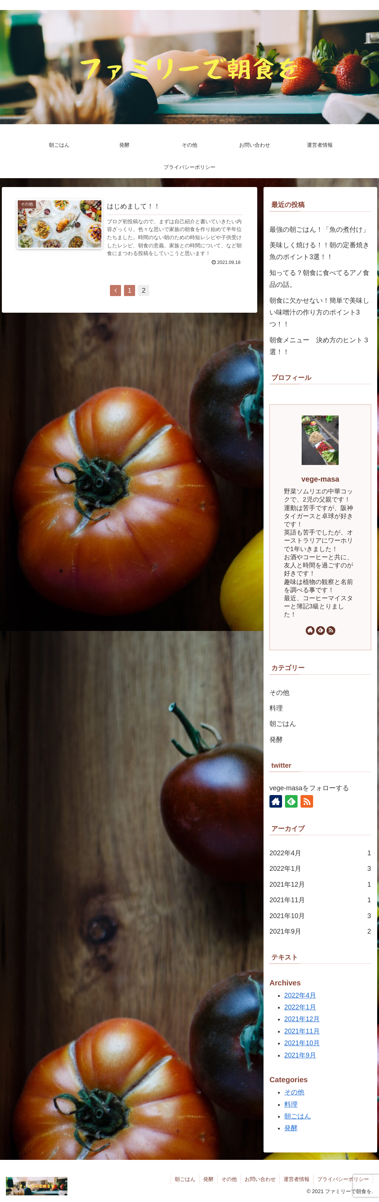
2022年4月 (320, 853)
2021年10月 (320, 916)
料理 (276, 708)
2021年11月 (320, 900)
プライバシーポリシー (343, 1179)
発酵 (276, 739)
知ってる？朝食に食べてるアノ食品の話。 (319, 278)
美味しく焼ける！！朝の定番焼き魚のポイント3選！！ (319, 251)
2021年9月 (320, 931)
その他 (279, 692)
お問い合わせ (260, 1179)
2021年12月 (320, 884)
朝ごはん (282, 723)
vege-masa (320, 479)
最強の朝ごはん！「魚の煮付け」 (319, 229)
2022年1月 (320, 869)
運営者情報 (296, 1179)
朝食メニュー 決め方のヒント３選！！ (319, 346)
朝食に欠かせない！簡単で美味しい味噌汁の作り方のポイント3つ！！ (319, 312)
